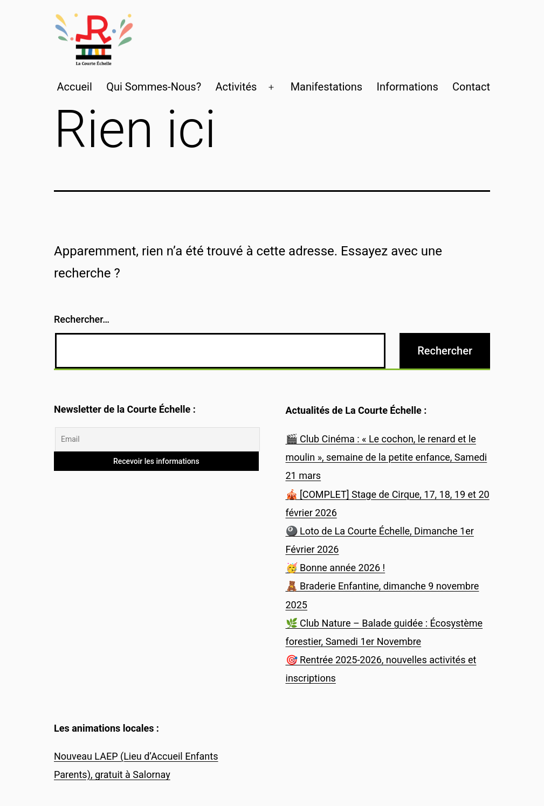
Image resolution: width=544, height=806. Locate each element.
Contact (471, 86)
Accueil (74, 86)
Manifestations (327, 86)
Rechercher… (81, 319)
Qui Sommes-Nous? (153, 86)
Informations (407, 86)
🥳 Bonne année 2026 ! (335, 567)
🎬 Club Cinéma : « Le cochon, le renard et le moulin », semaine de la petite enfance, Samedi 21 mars (386, 457)
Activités (236, 86)
